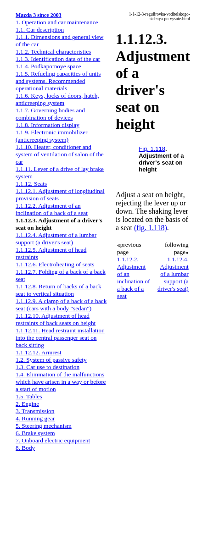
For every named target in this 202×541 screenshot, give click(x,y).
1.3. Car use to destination (47, 367)
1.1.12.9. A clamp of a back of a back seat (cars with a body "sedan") (61, 305)
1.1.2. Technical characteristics (53, 51)
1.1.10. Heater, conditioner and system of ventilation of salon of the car (60, 154)
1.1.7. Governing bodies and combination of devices (50, 114)
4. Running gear (35, 418)
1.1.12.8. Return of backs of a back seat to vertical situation (58, 290)
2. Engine (27, 403)
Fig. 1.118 (152, 148)
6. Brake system (35, 433)
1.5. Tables (29, 396)
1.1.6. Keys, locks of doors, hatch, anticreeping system (57, 99)
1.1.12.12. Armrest (39, 352)
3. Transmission (35, 411)
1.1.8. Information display (47, 124)
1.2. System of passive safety (51, 359)
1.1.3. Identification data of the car (58, 58)
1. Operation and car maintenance (57, 22)
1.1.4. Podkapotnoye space (48, 66)
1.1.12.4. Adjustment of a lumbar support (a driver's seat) (56, 239)
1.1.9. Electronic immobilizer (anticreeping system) (52, 136)
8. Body (25, 447)
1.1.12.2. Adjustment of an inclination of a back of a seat (52, 209)
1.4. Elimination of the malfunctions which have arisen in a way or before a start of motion (61, 381)
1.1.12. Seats (31, 183)
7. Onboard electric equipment (53, 440)
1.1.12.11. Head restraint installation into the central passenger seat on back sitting (60, 337)
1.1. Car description (40, 29)
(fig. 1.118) (150, 228)
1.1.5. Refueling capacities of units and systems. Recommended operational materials (58, 81)
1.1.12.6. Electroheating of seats (55, 264)
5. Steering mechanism (44, 425)
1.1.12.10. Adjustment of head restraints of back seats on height (55, 319)
